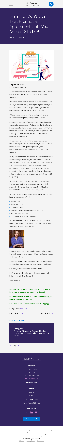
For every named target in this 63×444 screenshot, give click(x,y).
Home (31, 392)
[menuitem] (21, 441)
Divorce (31, 396)
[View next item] (19, 346)
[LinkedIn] (31, 412)
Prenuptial (23, 309)
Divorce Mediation (31, 399)
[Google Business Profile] (36, 412)
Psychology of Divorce (31, 403)
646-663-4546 (31, 382)
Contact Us (31, 419)
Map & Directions (31, 378)
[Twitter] (27, 412)
